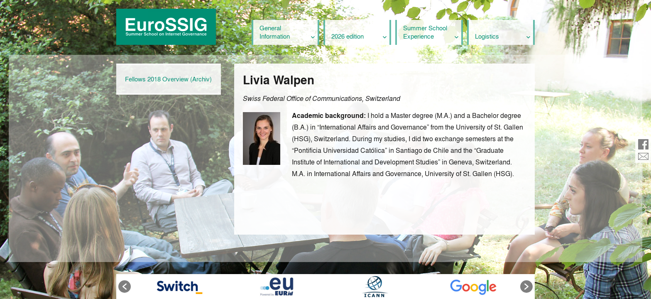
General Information (274, 32)
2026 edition (347, 36)
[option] (178, 286)
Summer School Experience (425, 32)
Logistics (487, 36)
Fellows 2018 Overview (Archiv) (168, 78)
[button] (124, 286)
